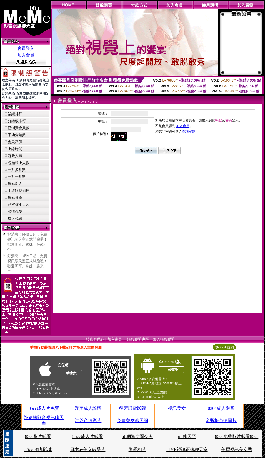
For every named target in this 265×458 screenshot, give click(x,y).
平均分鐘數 (17, 135)
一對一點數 (17, 177)
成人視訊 (15, 218)
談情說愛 (15, 211)
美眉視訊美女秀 (236, 449)
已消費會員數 (18, 128)
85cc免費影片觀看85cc (236, 436)
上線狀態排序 (18, 190)
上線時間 (15, 149)
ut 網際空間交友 (137, 436)
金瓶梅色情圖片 (221, 420)
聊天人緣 (15, 156)
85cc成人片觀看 (87, 436)
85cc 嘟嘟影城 (38, 449)
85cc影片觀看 (38, 436)
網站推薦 (15, 197)
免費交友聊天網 (132, 420)
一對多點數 (17, 170)
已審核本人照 (18, 204)
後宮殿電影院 (132, 408)
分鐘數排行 (17, 121)
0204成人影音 (221, 408)
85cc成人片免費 (44, 408)
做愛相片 (137, 449)
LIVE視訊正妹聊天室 (187, 449)
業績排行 (15, 114)
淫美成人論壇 (88, 408)
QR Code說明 (224, 347)
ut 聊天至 (187, 436)
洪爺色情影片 (88, 420)
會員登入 (26, 48)
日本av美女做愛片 (87, 449)
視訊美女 (177, 408)
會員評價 (15, 142)
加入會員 (26, 55)
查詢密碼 (188, 131)
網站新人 (15, 184)
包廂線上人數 (18, 163)
